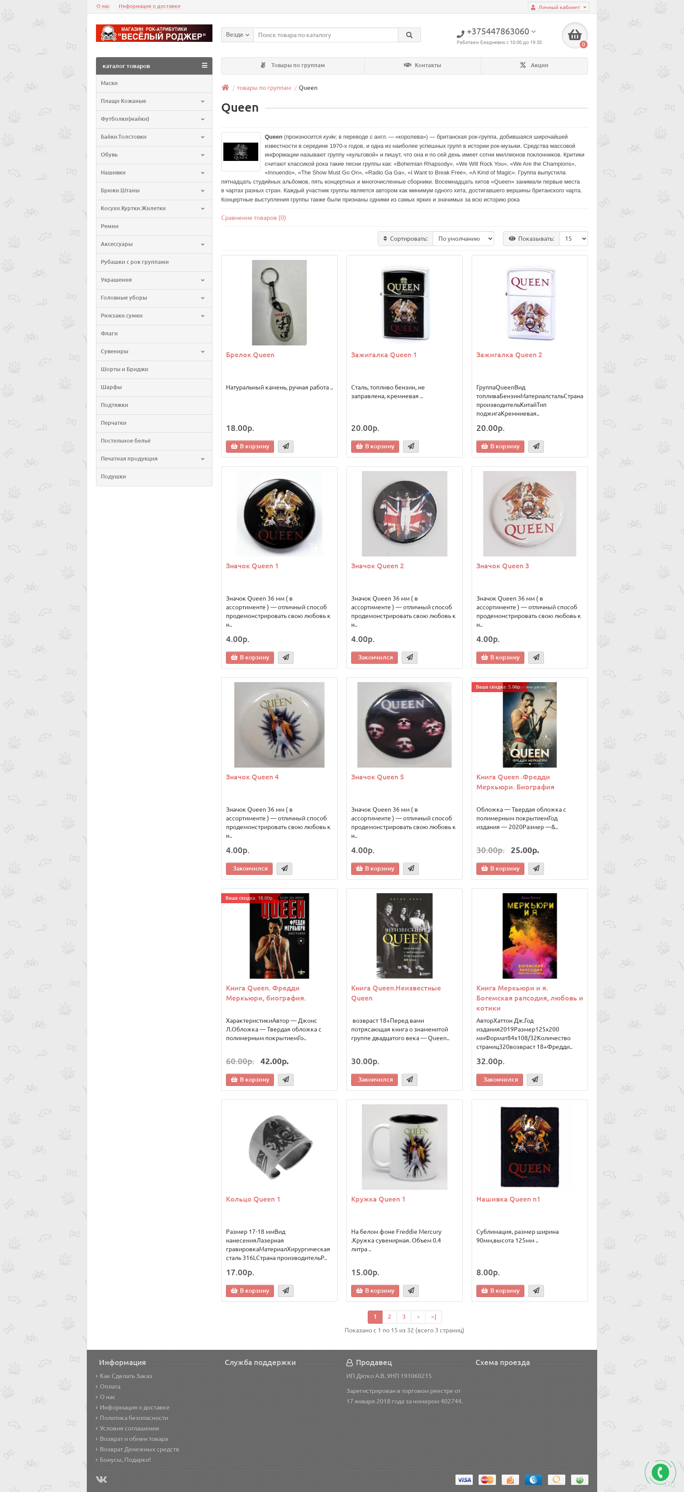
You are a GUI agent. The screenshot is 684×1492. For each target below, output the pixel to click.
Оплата (108, 1386)
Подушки (113, 476)
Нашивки (153, 172)
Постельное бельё (125, 440)
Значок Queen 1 (252, 566)
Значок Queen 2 (377, 566)
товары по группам (264, 87)
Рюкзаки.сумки (153, 315)
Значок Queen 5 (377, 777)
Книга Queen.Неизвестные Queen (396, 993)
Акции (534, 65)
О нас (103, 6)
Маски (109, 83)
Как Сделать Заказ (124, 1376)
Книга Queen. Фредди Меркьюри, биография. (266, 993)
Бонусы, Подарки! (123, 1459)
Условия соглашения (127, 1428)
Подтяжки (114, 405)
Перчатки (114, 423)
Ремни (110, 226)
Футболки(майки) (153, 119)
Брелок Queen (250, 354)
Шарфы (111, 387)
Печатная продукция (153, 458)
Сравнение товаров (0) (253, 217)
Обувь (153, 154)
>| (433, 1316)
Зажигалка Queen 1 (384, 354)
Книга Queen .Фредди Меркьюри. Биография (515, 782)
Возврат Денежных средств (137, 1449)
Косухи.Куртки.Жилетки (153, 208)
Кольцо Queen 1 (253, 1199)
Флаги (109, 333)
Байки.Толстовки (153, 136)
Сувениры (153, 351)
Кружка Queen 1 (378, 1199)
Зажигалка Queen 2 (509, 354)
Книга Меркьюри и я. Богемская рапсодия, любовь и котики (529, 998)
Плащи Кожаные (153, 101)
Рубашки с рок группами (135, 262)
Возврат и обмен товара (132, 1438)
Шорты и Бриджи (124, 369)
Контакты (422, 65)
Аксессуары (153, 244)
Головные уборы (153, 297)
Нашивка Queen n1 (508, 1199)
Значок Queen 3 (502, 566)
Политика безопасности (132, 1417)
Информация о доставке (150, 6)
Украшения (153, 280)
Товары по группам (293, 65)
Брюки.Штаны (153, 190)
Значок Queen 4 (252, 777)
